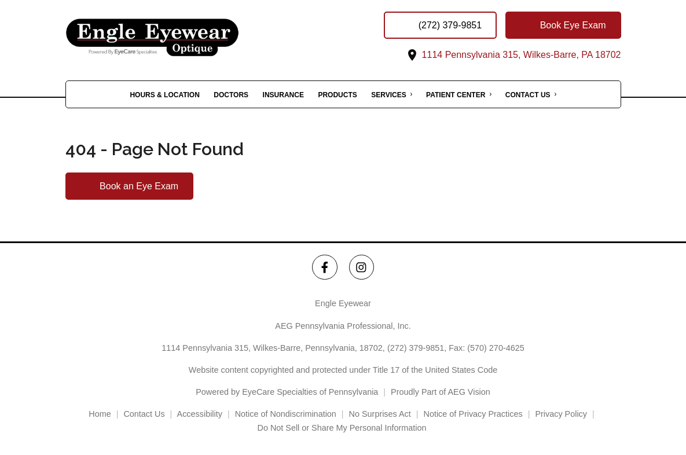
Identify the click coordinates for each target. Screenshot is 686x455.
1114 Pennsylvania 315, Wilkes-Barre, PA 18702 (513, 55)
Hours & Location (164, 95)
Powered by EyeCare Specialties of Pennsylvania (287, 392)
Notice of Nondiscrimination (285, 414)
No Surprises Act (380, 414)
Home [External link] (100, 414)
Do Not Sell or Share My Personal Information (343, 427)
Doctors (231, 95)
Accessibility (199, 414)
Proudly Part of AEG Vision (440, 392)
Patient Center (455, 95)
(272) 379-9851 (415, 348)
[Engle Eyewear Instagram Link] (361, 267)
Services (388, 95)
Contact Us (528, 95)
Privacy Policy (561, 414)
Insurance (283, 95)
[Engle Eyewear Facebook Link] (324, 267)
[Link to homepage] (181, 37)
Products (337, 95)
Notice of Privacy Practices (473, 414)
